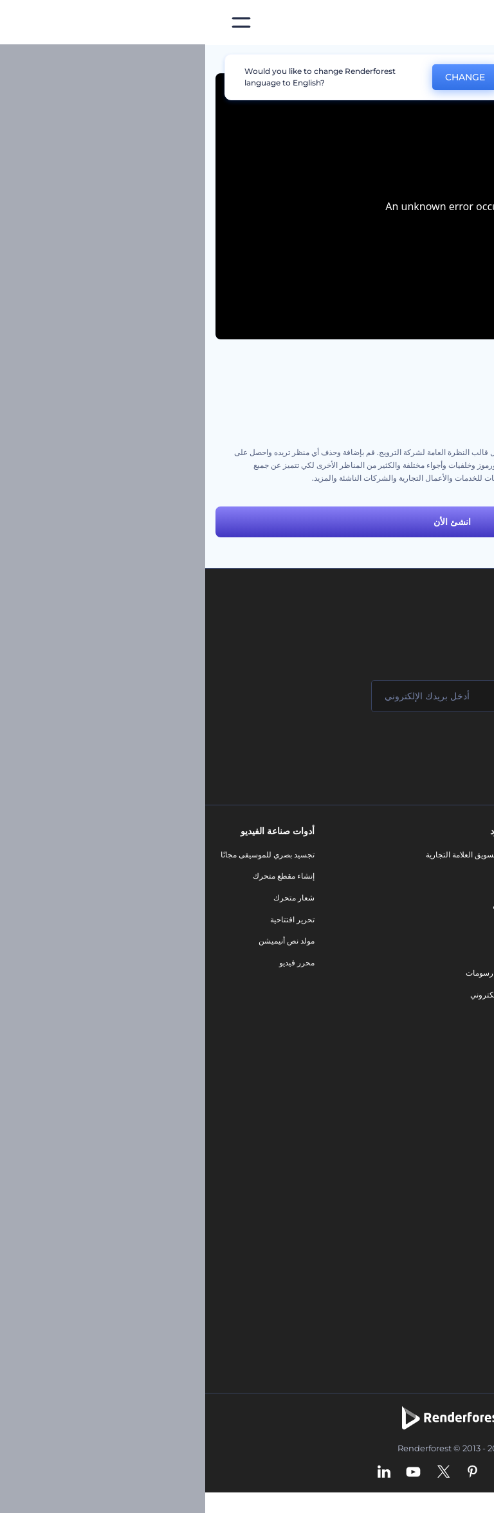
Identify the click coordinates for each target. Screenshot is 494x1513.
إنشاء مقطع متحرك (78, 876)
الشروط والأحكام (451, 984)
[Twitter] (238, 1472)
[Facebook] (319, 1472)
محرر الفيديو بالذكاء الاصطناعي (428, 1123)
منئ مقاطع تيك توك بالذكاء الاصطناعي (417, 1252)
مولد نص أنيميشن (81, 940)
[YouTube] (208, 1472)
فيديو (303, 930)
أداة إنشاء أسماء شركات (440, 1231)
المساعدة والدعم (451, 919)
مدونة (302, 876)
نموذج (301, 1016)
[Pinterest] (267, 1472)
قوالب (425, 60)
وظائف (467, 897)
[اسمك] (404, 696)
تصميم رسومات (286, 973)
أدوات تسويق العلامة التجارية (266, 854)
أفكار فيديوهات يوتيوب (443, 1274)
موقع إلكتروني (288, 994)
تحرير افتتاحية (87, 919)
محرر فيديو (91, 962)
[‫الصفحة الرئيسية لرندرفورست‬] (463, 23)
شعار (302, 951)
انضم (436, 747)
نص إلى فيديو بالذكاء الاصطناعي (427, 1188)
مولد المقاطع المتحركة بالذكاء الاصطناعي (412, 1145)
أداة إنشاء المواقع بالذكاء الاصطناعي (421, 1209)
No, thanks (340, 77)
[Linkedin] (178, 1472)
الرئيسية (470, 60)
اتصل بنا (466, 876)
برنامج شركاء (457, 1027)
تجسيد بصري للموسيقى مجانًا (62, 854)
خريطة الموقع (457, 1005)
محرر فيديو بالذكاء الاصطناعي (431, 1166)
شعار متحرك (88, 897)
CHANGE (260, 77)
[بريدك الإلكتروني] (249, 696)
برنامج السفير (456, 1048)
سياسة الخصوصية (450, 962)
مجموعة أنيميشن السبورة (443, 401)
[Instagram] (294, 1472)
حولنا (470, 854)
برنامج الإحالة (458, 940)
